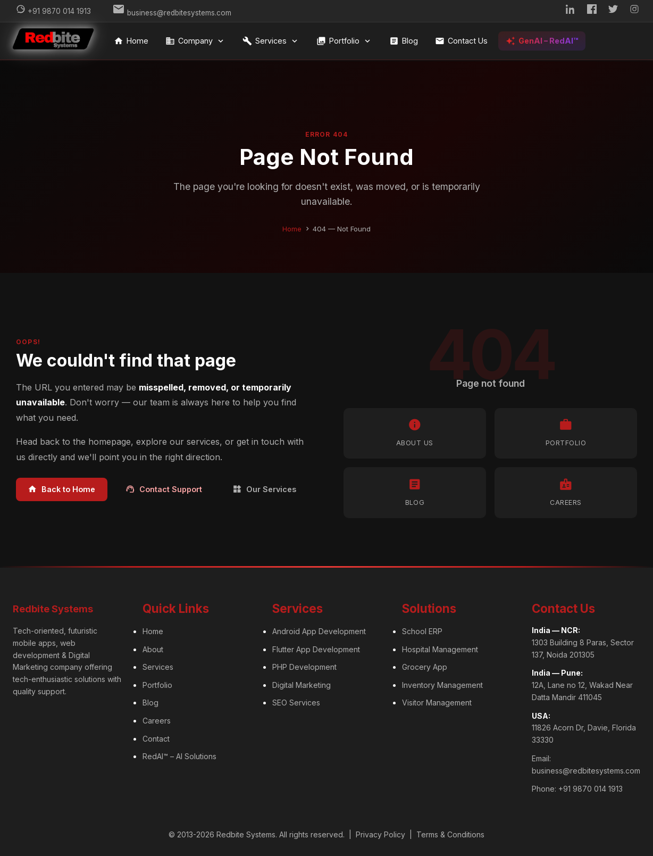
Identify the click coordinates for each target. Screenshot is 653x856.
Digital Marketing (301, 683)
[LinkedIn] (571, 11)
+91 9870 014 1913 (590, 787)
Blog (404, 41)
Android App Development (319, 630)
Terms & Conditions (450, 833)
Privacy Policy (380, 833)
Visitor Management (437, 701)
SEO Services (296, 701)
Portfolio (345, 41)
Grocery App (424, 665)
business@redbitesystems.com (586, 769)
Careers (157, 719)
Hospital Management (440, 647)
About (153, 647)
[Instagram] (634, 11)
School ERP (422, 630)
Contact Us (462, 41)
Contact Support (163, 488)
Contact (156, 737)
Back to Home (61, 488)
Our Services (264, 488)
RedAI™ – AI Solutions (179, 755)
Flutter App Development (316, 647)
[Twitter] (613, 11)
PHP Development (304, 665)
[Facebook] (592, 11)
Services (272, 41)
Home (132, 41)
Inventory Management (442, 683)
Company (196, 41)
